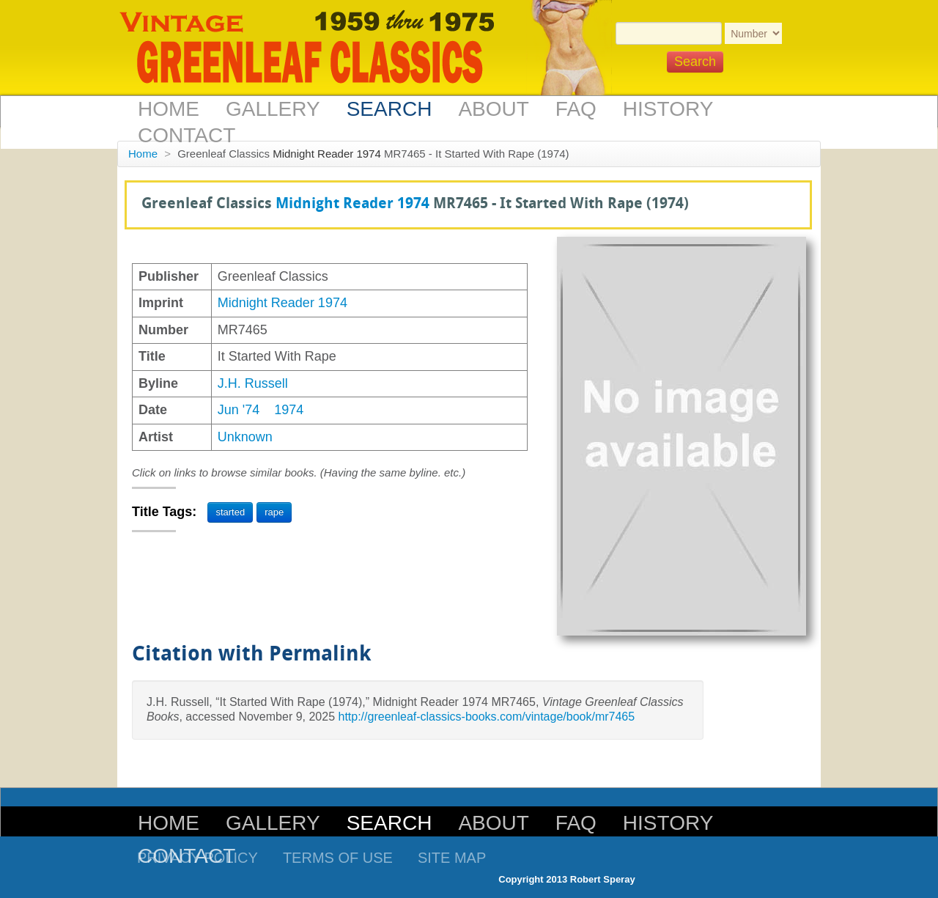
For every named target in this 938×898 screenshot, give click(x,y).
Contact (186, 135)
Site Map (452, 858)
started (230, 512)
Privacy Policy (197, 858)
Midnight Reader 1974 (327, 153)
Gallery (273, 108)
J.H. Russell (253, 383)
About (493, 108)
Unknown (245, 437)
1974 (288, 409)
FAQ (576, 108)
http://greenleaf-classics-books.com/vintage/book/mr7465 (486, 716)
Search (389, 108)
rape (274, 512)
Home (168, 108)
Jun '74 (238, 409)
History (668, 108)
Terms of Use (338, 858)
